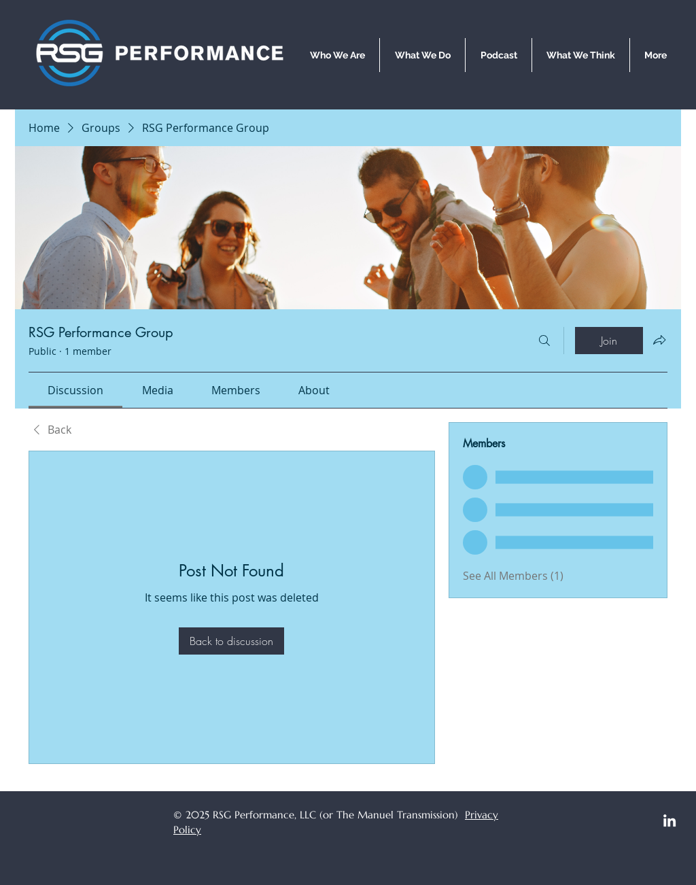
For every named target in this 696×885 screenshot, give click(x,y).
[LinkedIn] (669, 820)
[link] (75, 390)
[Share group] (659, 340)
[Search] (544, 340)
